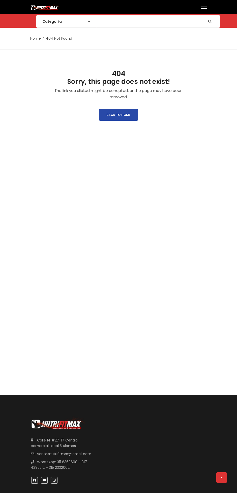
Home (35, 38)
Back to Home (118, 115)
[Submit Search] (210, 21)
